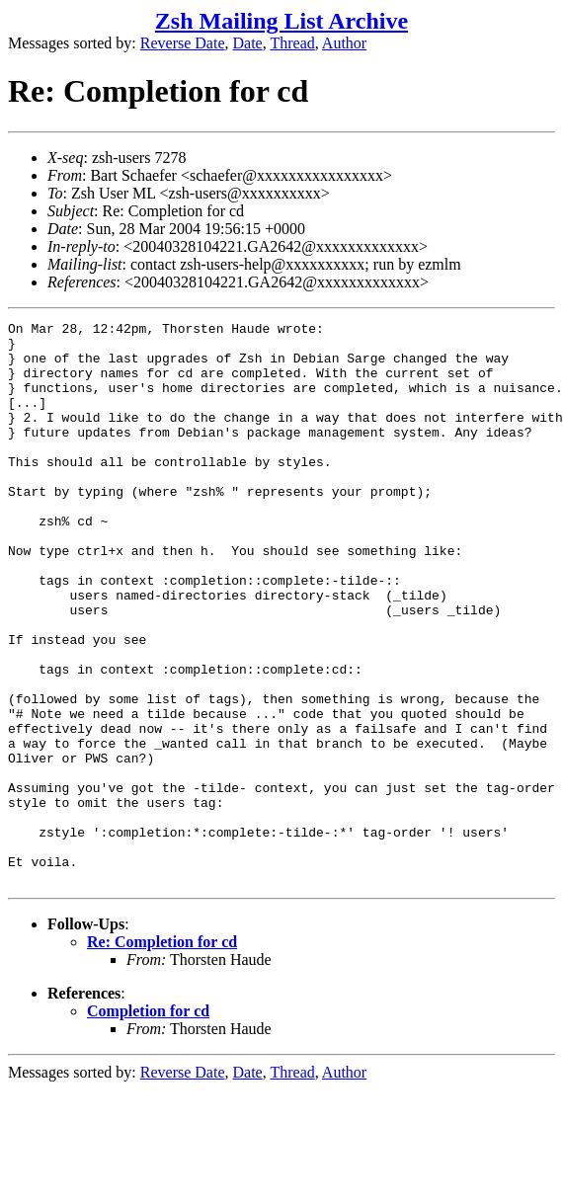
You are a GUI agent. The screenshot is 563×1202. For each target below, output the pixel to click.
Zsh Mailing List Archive (281, 21)
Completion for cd (148, 1123)
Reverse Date (182, 43)
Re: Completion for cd (162, 1054)
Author (344, 43)
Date (248, 43)
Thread (292, 43)
